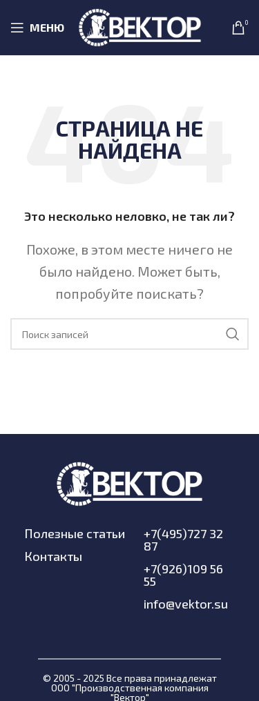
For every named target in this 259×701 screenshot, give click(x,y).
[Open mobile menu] (37, 27)
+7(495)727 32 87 (183, 539)
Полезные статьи (74, 533)
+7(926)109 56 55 (183, 575)
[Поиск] (129, 334)
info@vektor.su (186, 603)
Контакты (53, 556)
